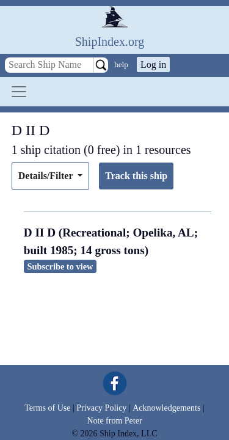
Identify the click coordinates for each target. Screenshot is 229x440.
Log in (153, 64)
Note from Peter (114, 420)
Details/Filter (46, 175)
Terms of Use (47, 408)
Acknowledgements (166, 408)
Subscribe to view (60, 266)
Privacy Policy (101, 408)
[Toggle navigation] (19, 91)
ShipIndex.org (110, 41)
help (121, 64)
